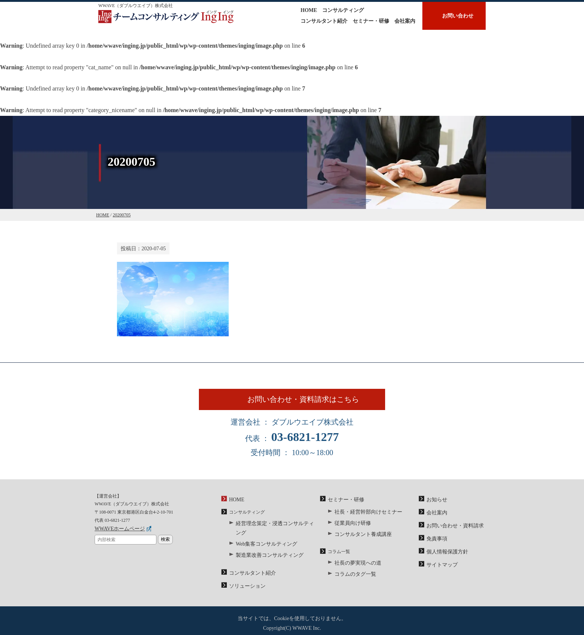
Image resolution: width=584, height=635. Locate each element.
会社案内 (404, 21)
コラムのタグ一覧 (352, 577)
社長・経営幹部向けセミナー (363, 519)
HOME (309, 10)
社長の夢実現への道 (354, 567)
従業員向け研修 (350, 529)
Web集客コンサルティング (262, 541)
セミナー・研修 (371, 21)
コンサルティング (343, 10)
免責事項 (435, 543)
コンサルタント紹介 (324, 21)
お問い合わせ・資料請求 (451, 532)
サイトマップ (439, 567)
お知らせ (435, 508)
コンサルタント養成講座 (359, 539)
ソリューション (244, 579)
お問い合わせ (457, 16)
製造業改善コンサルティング (265, 551)
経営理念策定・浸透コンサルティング (274, 531)
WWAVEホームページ (116, 537)
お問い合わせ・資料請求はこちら (309, 404)
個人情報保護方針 (444, 555)
